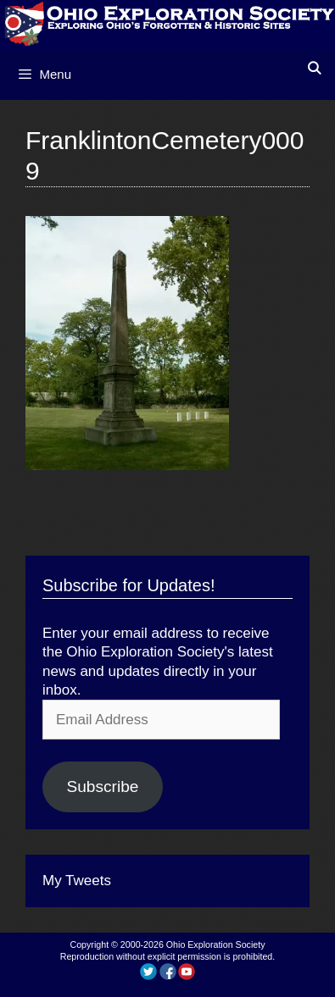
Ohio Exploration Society (215, 944)
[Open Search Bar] (314, 68)
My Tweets (76, 880)
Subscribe (102, 786)
